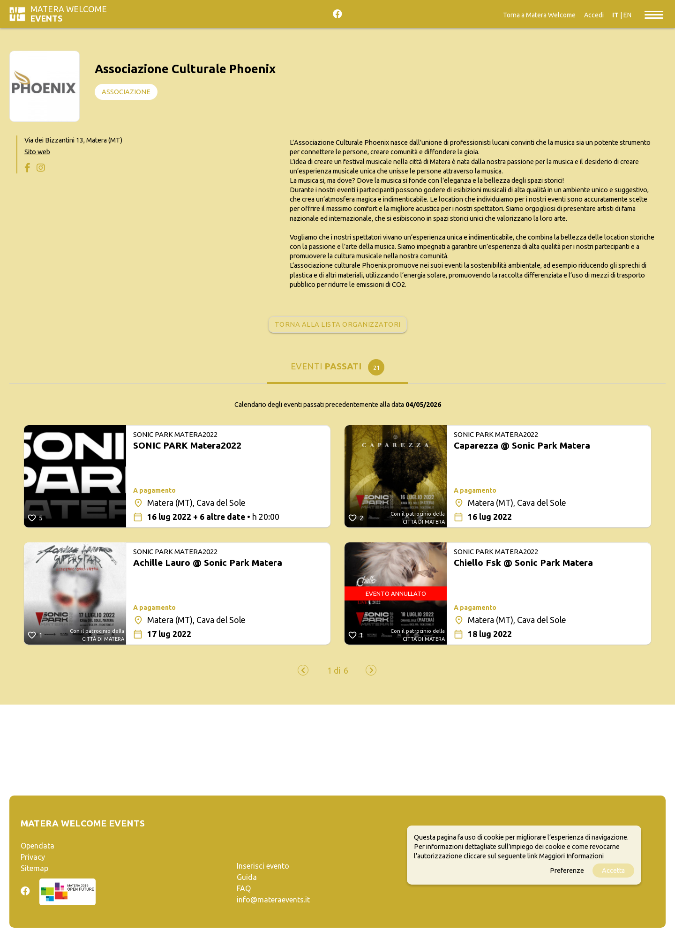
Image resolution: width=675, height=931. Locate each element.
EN (627, 15)
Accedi (594, 15)
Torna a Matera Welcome (539, 15)
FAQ (244, 888)
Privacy (33, 857)
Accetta (613, 870)
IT (615, 15)
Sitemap (34, 868)
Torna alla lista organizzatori (338, 324)
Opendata (37, 845)
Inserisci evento (263, 866)
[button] (333, 671)
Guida (247, 877)
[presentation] (303, 670)
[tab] (337, 369)
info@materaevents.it (273, 899)
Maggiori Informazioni (571, 856)
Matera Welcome (68, 14)
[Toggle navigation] (654, 14)
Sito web (37, 152)
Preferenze (567, 870)
